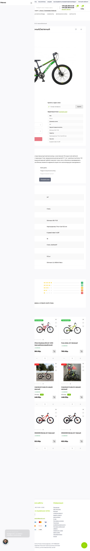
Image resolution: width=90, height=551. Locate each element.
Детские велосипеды (22, 14)
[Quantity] (9, 139)
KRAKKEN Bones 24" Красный (44, 433)
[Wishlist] (28, 322)
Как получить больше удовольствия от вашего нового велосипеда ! (58, 513)
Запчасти (72, 14)
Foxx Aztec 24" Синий (14, 343)
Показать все (45, 179)
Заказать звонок (66, 9)
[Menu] (20, 8)
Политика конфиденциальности (19, 512)
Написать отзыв (14, 295)
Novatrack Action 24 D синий (16, 387)
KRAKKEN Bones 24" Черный (71, 433)
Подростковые (19, 23)
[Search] (34, 7)
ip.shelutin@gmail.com (38, 518)
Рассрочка (42, 1)
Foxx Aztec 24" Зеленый (69, 343)
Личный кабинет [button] (83, 1)
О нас (54, 519)
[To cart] (27, 351)
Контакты (33, 1)
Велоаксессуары (61, 14)
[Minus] (12, 140)
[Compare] (28, 326)
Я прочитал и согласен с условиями (17, 513)
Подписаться (24, 509)
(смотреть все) (63, 111)
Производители (57, 534)
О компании (9, 1)
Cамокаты (50, 14)
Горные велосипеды (38, 14)
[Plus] (12, 138)
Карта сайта (56, 532)
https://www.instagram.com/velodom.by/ (34, 514)
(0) (12, 105)
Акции (49, 1)
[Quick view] (28, 319)
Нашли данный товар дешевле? (15, 118)
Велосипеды (8, 14)
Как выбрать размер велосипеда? (64, 1)
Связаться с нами (58, 530)
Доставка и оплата (21, 1)
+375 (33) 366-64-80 (68, 7)
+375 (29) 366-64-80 (68, 6)
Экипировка (9, 18)
